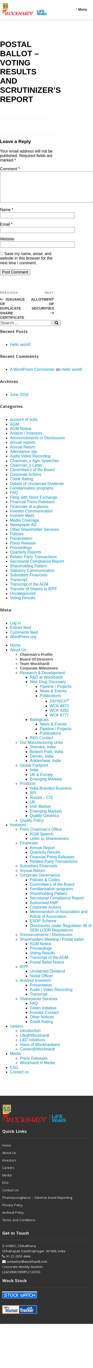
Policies (17, 540)
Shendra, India (43, 753)
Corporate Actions (25, 480)
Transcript (19, 586)
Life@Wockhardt (34, 1041)
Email (6, 230)
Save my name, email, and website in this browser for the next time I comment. (26, 264)
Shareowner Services (39, 1005)
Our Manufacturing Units (41, 748)
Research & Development (42, 679)
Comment (10, 169)
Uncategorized (22, 599)
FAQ (14, 498)
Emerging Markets (46, 785)
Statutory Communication (32, 576)
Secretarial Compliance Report (37, 567)
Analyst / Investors (26, 439)
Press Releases (34, 1064)
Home (15, 651)
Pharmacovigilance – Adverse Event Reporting (37, 1204)
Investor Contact (44, 1018)
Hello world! (20, 350)
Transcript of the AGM (29, 590)
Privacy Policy (12, 1211)
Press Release (23, 549)
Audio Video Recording (30, 462)
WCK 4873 (59, 712)
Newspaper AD (23, 531)
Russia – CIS (41, 803)
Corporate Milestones (39, 674)
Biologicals (39, 725)
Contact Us (10, 1196)
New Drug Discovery (48, 688)
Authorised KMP (44, 909)
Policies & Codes (45, 886)
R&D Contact (41, 744)
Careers (8, 1174)
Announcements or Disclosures (37, 444)
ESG (14, 1073)
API (33, 799)
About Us (18, 656)
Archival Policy (13, 1219)
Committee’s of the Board (52, 890)
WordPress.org (23, 643)
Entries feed (20, 633)
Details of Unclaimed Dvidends (37, 490)
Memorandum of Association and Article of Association (59, 920)
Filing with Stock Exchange (33, 503)
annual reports (22, 448)
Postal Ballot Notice (47, 968)
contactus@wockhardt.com (24, 1268)
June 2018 (19, 400)
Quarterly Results (45, 858)
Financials (29, 849)
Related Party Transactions (53, 867)
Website (7, 245)
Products (27, 789)
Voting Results (22, 604)
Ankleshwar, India (45, 767)
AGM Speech (41, 840)
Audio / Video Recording (51, 995)
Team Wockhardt (34, 669)
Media (15, 1059)
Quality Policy (32, 826)
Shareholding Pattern (28, 572)
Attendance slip (23, 457)
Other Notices (42, 1023)
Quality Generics (44, 822)
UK (32, 808)
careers (16, 1032)
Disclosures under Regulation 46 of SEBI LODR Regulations (61, 934)
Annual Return (22, 453)
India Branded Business (51, 794)
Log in (15, 629)
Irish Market (40, 812)
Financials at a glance (29, 512)
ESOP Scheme (43, 927)
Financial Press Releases (32, 508)
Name (6, 216)
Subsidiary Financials (28, 581)
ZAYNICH (59, 707)
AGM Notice (20, 435)
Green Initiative (43, 1014)
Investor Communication (31, 517)
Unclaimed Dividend (47, 977)
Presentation (21, 544)
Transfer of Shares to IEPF (33, 595)
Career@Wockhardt (37, 1055)
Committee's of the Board (32, 476)
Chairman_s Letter (26, 471)
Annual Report (42, 854)
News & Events (53, 697)
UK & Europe (41, 780)
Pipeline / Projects (55, 692)
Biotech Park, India (46, 758)
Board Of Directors (36, 665)
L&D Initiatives (32, 1046)
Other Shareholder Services (34, 535)
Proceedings (21, 553)
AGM (14, 430)
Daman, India (41, 762)
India (34, 776)
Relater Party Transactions (33, 563)
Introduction (30, 1037)
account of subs (24, 425)
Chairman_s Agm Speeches (34, 467)
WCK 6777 (59, 721)
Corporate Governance (40, 881)
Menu (81, 9)
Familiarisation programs (31, 494)
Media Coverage (24, 526)
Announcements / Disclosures (46, 940)
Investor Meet (22, 521)
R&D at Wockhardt (46, 683)
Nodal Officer (41, 982)
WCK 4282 (59, 716)
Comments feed (24, 638)
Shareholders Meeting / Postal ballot (52, 945)
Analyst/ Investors (35, 986)
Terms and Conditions (18, 1226)
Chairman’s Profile (36, 660)
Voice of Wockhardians (40, 1050)
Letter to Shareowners (49, 844)
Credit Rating (21, 485)
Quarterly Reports (25, 558)
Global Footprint (34, 771)
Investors (18, 831)
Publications (50, 702)
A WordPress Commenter (32, 375)
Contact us (19, 1078)
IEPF (24, 973)
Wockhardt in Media (37, 1069)
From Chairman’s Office (41, 835)
